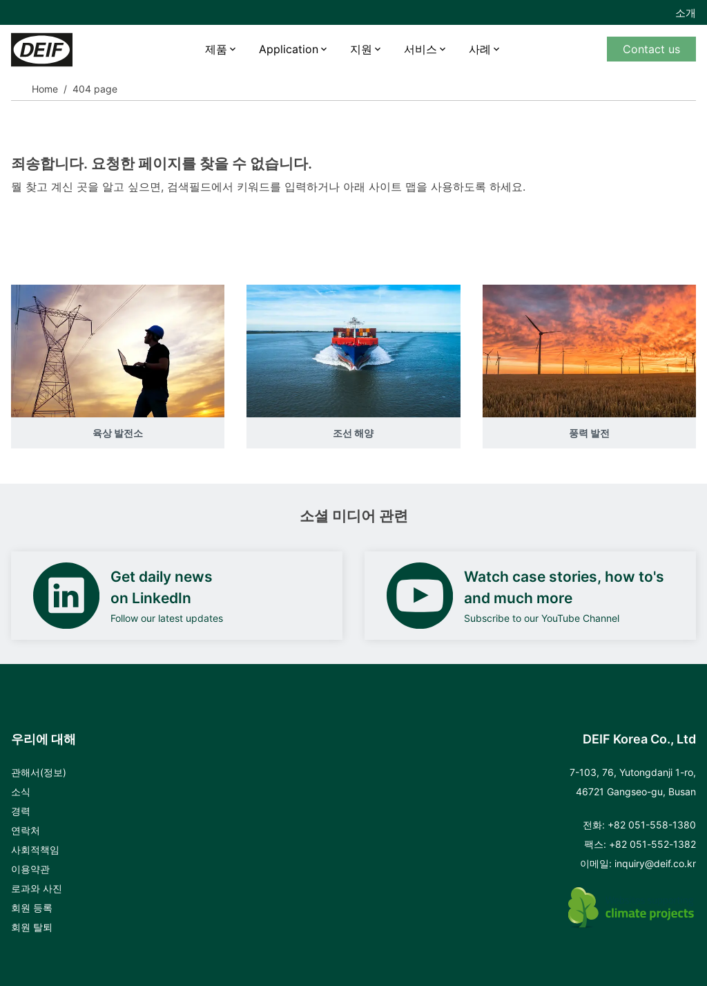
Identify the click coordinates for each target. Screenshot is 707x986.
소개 (685, 12)
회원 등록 (31, 907)
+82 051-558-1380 (652, 825)
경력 (20, 811)
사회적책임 (35, 849)
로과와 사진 (36, 888)
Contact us (651, 49)
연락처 (25, 830)
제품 (216, 49)
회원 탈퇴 (31, 927)
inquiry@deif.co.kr (655, 863)
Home (45, 89)
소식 (20, 791)
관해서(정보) (38, 772)
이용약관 (30, 869)
